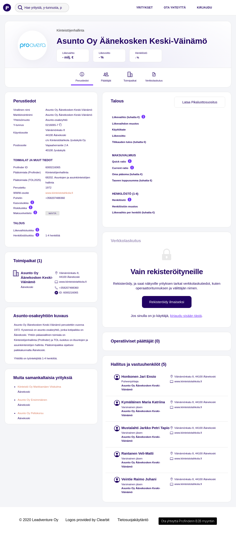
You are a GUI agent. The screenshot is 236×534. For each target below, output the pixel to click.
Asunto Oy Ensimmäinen (32, 399)
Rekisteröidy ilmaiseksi (166, 302)
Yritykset (144, 7)
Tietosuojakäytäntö (133, 520)
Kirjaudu (204, 7)
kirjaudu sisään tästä (186, 316)
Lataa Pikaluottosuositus (199, 102)
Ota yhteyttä (175, 7)
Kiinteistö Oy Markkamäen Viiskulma (39, 386)
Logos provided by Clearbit (87, 520)
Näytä (52, 213)
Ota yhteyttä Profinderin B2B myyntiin (187, 521)
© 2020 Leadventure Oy (38, 520)
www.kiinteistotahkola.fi (59, 192)
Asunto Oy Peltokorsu (30, 413)
